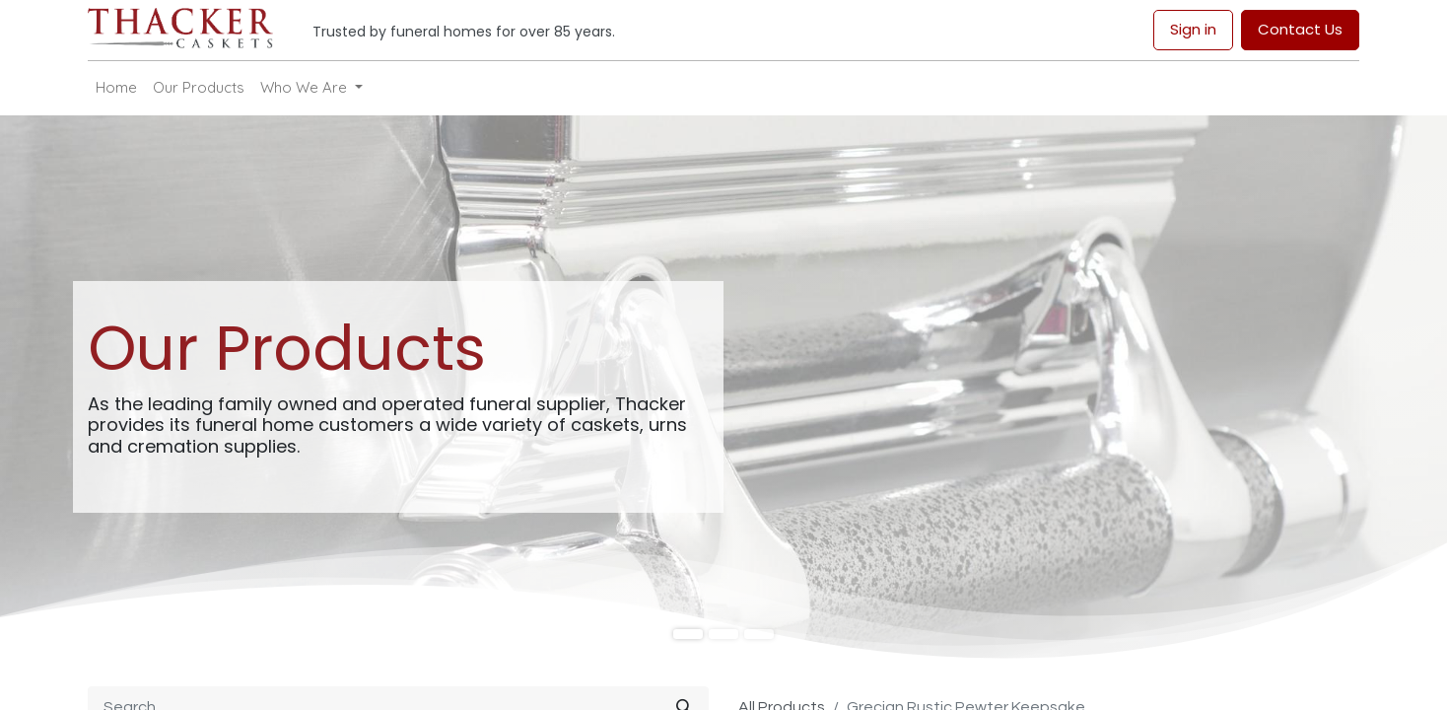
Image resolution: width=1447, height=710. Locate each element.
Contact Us (1300, 29)
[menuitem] (116, 88)
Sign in (1193, 29)
